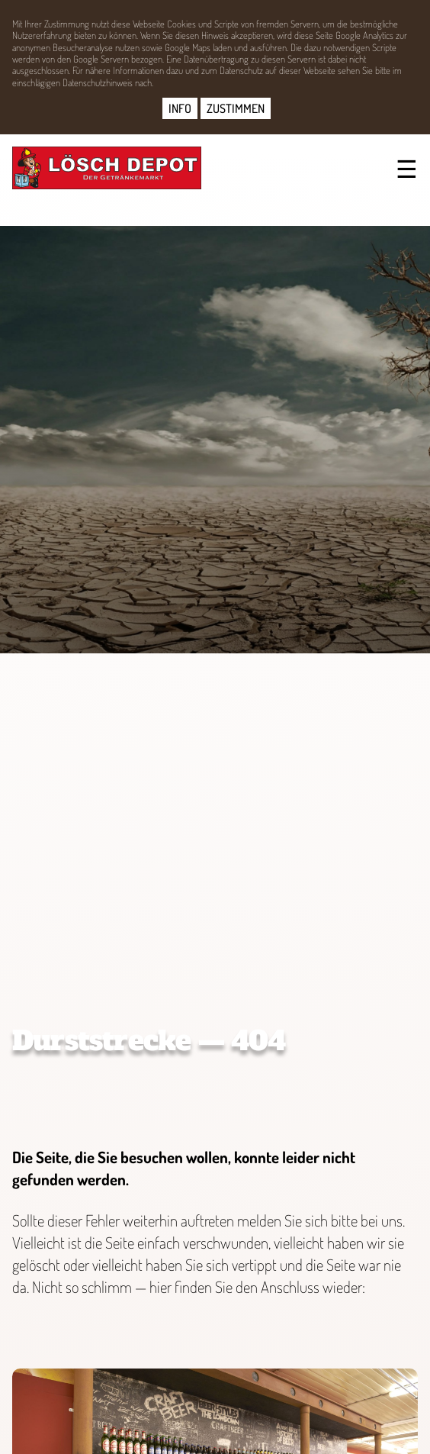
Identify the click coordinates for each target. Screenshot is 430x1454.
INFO (179, 108)
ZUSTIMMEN (236, 108)
